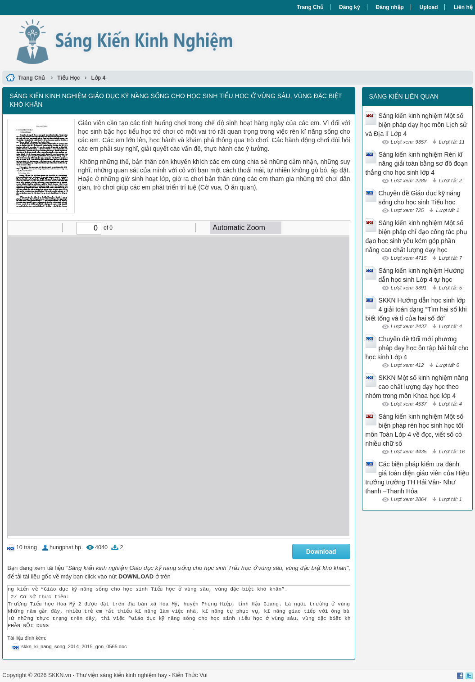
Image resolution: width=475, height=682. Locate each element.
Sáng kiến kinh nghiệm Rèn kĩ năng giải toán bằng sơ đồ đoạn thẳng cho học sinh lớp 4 (417, 163)
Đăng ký (349, 7)
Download (321, 551)
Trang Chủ (310, 7)
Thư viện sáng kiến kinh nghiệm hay (121, 675)
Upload (429, 7)
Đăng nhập (390, 7)
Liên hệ (462, 7)
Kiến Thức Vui (190, 675)
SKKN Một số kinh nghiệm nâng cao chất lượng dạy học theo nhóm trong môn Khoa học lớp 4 (417, 386)
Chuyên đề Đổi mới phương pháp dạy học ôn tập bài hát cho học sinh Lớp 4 (417, 348)
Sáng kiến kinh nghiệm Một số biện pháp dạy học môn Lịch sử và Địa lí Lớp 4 (416, 124)
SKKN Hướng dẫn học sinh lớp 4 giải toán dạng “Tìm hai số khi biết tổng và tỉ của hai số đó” (416, 309)
